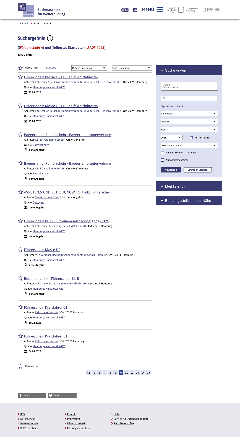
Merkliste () (175, 186)
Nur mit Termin (202, 137)
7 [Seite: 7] (105, 372)
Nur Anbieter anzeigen (177, 160)
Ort (165, 98)
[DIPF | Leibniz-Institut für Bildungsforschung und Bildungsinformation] (211, 10)
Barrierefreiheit (29, 423)
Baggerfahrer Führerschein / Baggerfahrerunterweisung (67, 135)
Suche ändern (176, 70)
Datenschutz (27, 418)
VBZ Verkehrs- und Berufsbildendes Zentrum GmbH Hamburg (71, 254)
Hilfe (116, 414)
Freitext (166, 85)
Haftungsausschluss (78, 428)
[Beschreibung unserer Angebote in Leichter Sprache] (135, 10)
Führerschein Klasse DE (42, 250)
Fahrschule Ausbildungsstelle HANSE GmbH (60, 225)
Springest (38, 202)
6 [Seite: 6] (99, 372)
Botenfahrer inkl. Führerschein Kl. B (51, 278)
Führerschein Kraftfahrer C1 (45, 307)
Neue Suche (50, 68)
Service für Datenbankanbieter (131, 418)
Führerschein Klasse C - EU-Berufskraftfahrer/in (61, 77)
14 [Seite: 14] (143, 372)
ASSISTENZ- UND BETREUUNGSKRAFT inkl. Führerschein (68, 192)
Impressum (73, 418)
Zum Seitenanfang (124, 423)
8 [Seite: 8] (110, 372)
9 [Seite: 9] (115, 372)
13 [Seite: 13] (137, 372)
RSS (22, 414)
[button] (152, 9)
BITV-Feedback (29, 428)
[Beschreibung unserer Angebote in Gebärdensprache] (125, 10)
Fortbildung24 (41, 144)
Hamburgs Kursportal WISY (49, 87)
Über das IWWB (76, 423)
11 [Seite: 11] (126, 372)
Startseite (24, 23)
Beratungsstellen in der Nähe (188, 201)
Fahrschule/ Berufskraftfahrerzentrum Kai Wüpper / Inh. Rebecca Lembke (78, 81)
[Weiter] (148, 372)
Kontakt (71, 414)
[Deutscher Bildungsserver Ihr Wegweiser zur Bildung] (183, 10)
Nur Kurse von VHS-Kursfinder (181, 152)
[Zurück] (88, 372)
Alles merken (31, 68)
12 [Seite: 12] (132, 372)
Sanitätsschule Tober (47, 197)
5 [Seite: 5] (94, 372)
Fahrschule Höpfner (46, 312)
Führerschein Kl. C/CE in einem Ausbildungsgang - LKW (66, 221)
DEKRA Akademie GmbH (49, 139)
